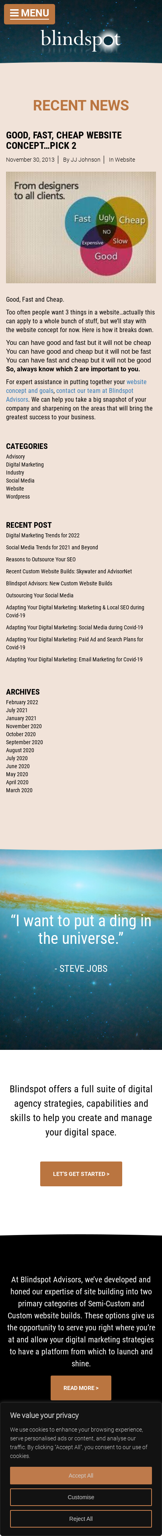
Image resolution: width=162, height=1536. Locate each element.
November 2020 (24, 726)
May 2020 (17, 774)
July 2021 (17, 710)
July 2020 (17, 758)
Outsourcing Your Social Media (40, 595)
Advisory (15, 456)
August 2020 (20, 750)
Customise (81, 1497)
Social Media (20, 480)
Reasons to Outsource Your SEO (41, 559)
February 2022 (22, 702)
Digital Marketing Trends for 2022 (43, 535)
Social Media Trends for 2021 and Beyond (52, 547)
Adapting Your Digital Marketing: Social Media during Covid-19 (74, 627)
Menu (29, 13)
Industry (15, 472)
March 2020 (19, 790)
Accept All (81, 1475)
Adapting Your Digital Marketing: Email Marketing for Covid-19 (74, 659)
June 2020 (18, 766)
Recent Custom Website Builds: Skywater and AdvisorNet (69, 571)
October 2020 (21, 734)
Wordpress (18, 496)
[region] (81, 1469)
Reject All (80, 1519)
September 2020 (24, 742)
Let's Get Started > (81, 1174)
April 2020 (17, 782)
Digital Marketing (25, 464)
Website (15, 488)
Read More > (81, 1388)
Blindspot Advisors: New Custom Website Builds (59, 583)
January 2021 (21, 718)
